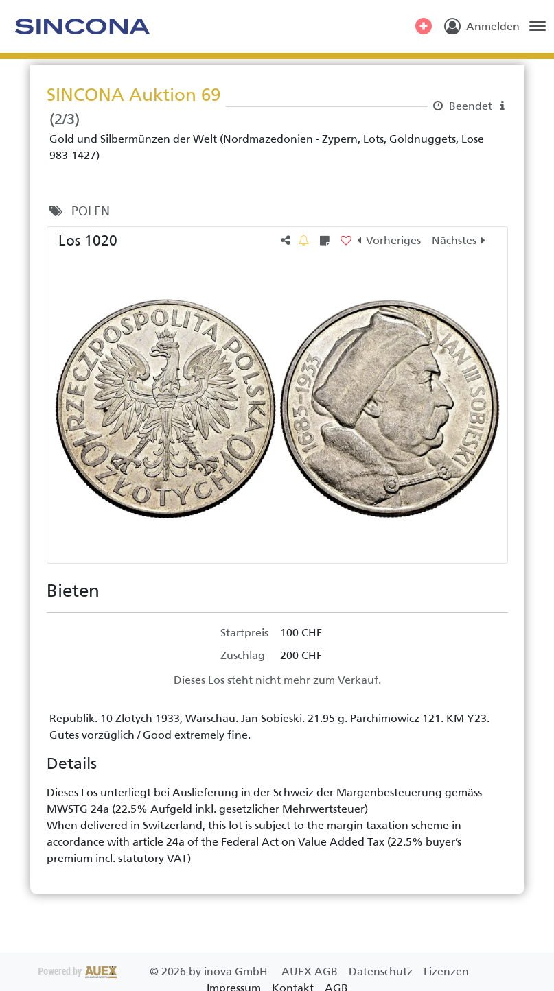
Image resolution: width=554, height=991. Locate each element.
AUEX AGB (311, 971)
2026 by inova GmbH (154, 971)
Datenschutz (382, 971)
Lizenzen (446, 971)
